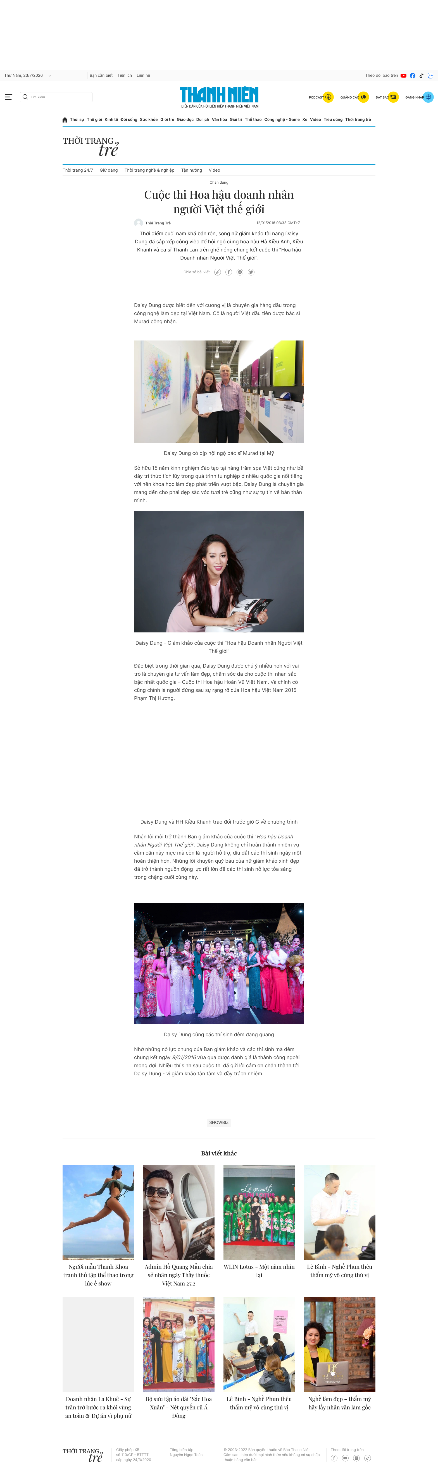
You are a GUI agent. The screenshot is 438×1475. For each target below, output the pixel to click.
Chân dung (219, 182)
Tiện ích (124, 75)
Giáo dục (185, 119)
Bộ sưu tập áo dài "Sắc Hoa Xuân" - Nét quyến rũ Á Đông (179, 1407)
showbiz (218, 1122)
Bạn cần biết (101, 75)
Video (315, 119)
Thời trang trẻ (358, 119)
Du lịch (202, 119)
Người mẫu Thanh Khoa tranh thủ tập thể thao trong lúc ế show (98, 1275)
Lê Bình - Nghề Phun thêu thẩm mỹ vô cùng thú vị (339, 1271)
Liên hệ (143, 75)
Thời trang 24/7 (78, 170)
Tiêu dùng (333, 119)
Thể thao (253, 119)
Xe (305, 119)
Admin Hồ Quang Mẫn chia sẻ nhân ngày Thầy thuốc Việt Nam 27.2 (179, 1275)
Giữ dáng (109, 170)
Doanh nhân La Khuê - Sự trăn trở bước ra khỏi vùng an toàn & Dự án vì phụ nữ (98, 1407)
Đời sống (129, 119)
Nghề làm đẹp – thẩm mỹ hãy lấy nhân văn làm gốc (339, 1403)
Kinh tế (111, 119)
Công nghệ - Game (282, 119)
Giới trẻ (167, 119)
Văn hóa (219, 119)
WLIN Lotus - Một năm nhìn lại (259, 1271)
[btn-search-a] (25, 96)
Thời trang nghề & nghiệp (150, 170)
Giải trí (236, 119)
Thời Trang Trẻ (158, 223)
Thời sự (77, 119)
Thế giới (94, 119)
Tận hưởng (191, 170)
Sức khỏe (149, 119)
